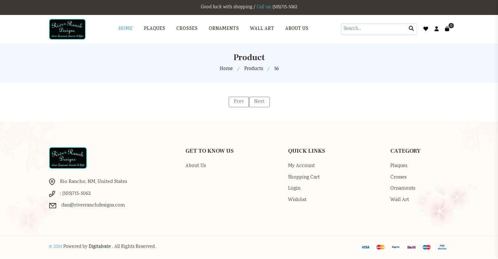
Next (259, 101)
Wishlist (297, 200)
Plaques (399, 166)
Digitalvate (101, 247)
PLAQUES (154, 29)
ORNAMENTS (224, 29)
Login (294, 188)
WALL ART (262, 29)
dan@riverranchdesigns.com (94, 205)
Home (125, 29)
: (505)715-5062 (284, 7)
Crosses (399, 177)
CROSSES (187, 29)
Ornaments (403, 188)
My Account (301, 166)
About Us (296, 29)
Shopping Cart (305, 177)
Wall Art (399, 200)
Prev (239, 101)
